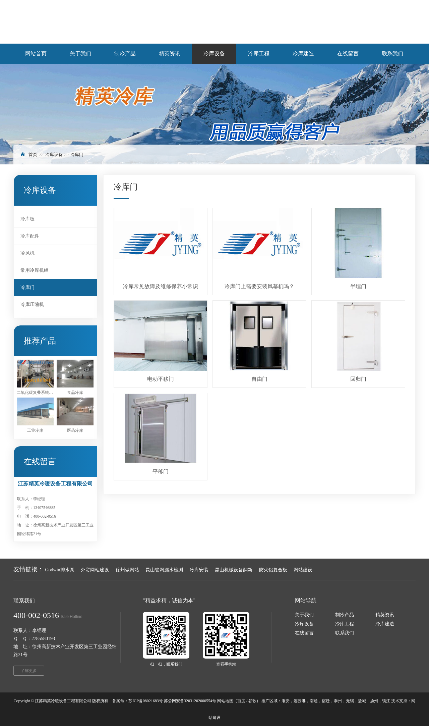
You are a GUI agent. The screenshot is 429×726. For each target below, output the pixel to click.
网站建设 (303, 569)
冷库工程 (344, 623)
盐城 (362, 700)
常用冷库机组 (34, 270)
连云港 (300, 700)
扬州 (374, 700)
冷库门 (76, 154)
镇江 (386, 700)
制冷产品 (344, 614)
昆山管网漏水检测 (164, 569)
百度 (241, 700)
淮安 (286, 700)
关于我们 (304, 614)
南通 (314, 700)
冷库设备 (54, 154)
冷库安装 (199, 569)
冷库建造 (384, 623)
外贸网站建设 (95, 569)
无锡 (350, 700)
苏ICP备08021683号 (145, 700)
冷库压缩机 (32, 304)
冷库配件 (29, 236)
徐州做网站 (127, 569)
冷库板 (27, 218)
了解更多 (29, 670)
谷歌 (252, 700)
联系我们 (344, 632)
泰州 (338, 700)
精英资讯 (384, 614)
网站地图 (225, 700)
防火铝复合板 (273, 569)
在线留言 (304, 632)
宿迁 (326, 700)
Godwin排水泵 (59, 569)
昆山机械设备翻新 (233, 569)
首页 (32, 154)
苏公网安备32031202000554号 (190, 700)
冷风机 (27, 253)
